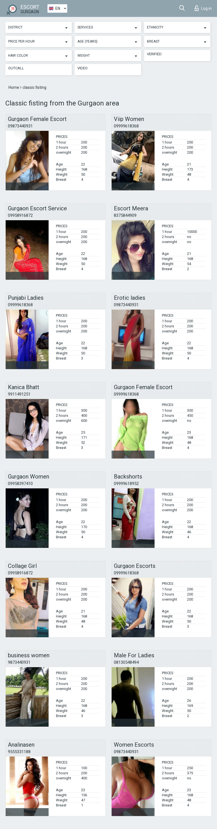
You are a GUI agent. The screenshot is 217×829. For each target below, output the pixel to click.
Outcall (16, 68)
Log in (203, 8)
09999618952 (126, 483)
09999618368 (126, 126)
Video (82, 68)
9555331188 (19, 751)
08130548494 (126, 662)
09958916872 (20, 215)
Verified (154, 54)
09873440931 (20, 126)
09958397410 (20, 483)
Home (14, 87)
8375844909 (125, 215)
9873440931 (19, 662)
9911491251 (19, 394)
